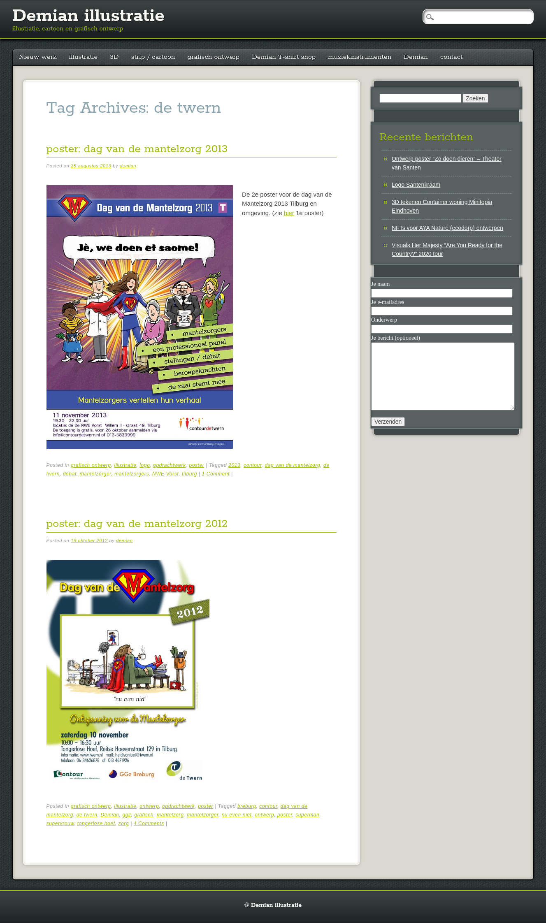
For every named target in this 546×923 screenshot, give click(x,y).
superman (307, 815)
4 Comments (149, 823)
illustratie (83, 57)
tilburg (189, 474)
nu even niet (237, 815)
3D (114, 57)
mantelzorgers (131, 474)
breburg (246, 806)
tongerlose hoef (96, 823)
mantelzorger (96, 474)
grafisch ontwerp (214, 57)
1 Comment (216, 474)
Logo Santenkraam (416, 184)
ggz (126, 815)
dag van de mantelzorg (293, 465)
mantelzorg (170, 815)
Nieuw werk (38, 57)
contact (451, 57)
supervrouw (60, 823)
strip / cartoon (153, 57)
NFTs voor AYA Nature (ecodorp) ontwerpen (447, 228)
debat (70, 474)
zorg (123, 823)
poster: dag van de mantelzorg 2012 (137, 524)
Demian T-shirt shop (284, 57)
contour (253, 465)
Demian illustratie (88, 16)
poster (196, 465)
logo (144, 465)
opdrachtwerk (169, 465)
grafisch (143, 815)
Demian (416, 57)
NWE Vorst (165, 474)
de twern (87, 815)
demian (128, 165)
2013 (234, 465)
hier (289, 212)
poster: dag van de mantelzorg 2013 (137, 149)
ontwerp (149, 806)
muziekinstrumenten (359, 57)
